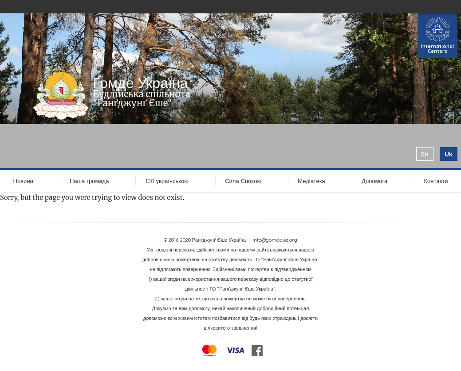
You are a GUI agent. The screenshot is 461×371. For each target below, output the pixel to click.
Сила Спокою (243, 180)
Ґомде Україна (140, 83)
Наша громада (89, 180)
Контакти (436, 180)
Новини (23, 180)
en (425, 154)
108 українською (167, 180)
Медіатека (311, 180)
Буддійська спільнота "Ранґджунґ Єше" (141, 98)
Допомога (374, 180)
